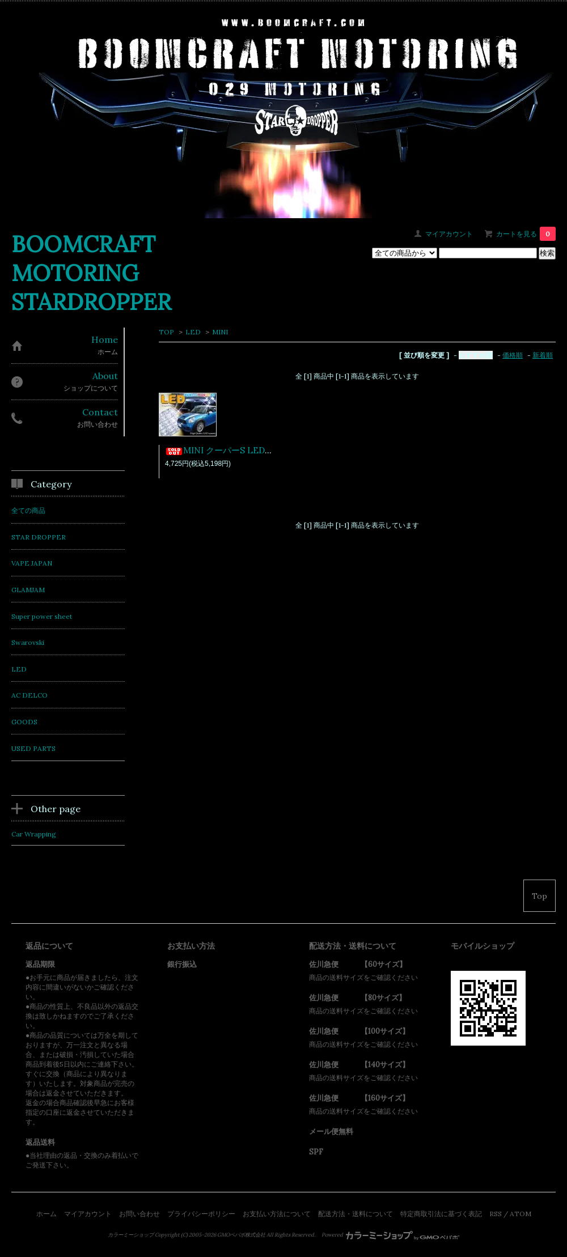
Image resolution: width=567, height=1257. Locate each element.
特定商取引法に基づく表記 (441, 1213)
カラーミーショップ (131, 1234)
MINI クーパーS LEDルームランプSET (248, 450)
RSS (495, 1213)
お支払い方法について (277, 1213)
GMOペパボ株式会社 (241, 1234)
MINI (220, 332)
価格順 (512, 355)
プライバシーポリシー (201, 1213)
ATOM (520, 1213)
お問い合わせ (139, 1213)
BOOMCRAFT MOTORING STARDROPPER (91, 273)
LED (193, 332)
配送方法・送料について (355, 1213)
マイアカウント (449, 234)
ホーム (46, 1213)
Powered (390, 1234)
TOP (166, 332)
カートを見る (526, 234)
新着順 (542, 355)
